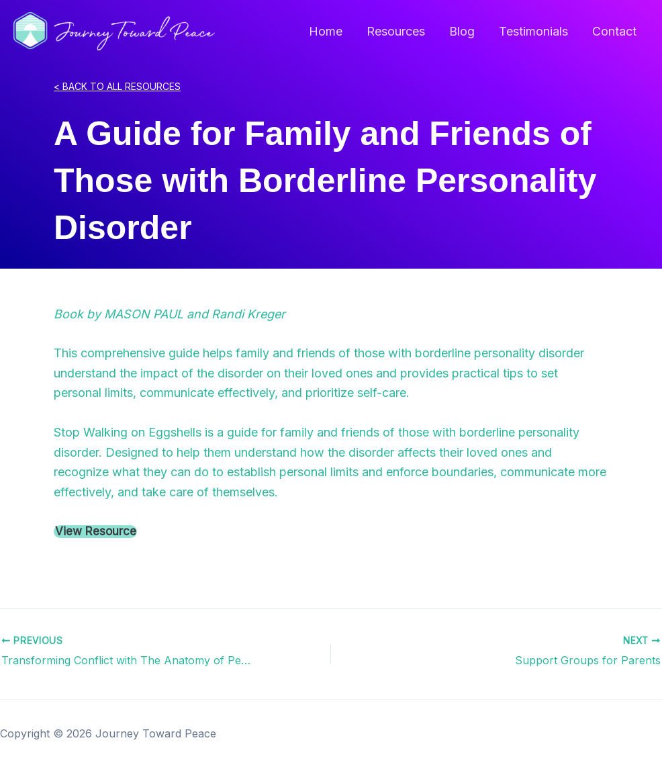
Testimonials (533, 31)
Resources (396, 31)
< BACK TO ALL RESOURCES (117, 86)
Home (325, 31)
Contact (614, 31)
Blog (462, 31)
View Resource (95, 531)
